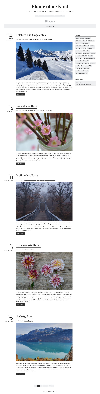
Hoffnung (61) (86, 50)
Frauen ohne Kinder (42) (81, 48)
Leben (41, 39)
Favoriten (54, 15)
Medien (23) (84, 55)
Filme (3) (92, 45)
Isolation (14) (86, 53)
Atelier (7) (85, 40)
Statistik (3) (92, 63)
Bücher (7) (78, 43)
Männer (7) (78, 55)
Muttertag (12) (78, 58)
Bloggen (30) (91, 40)
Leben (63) (93, 53)
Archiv (61, 15)
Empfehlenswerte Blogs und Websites (83, 84)
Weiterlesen (20, 94)
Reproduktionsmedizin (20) (89, 58)
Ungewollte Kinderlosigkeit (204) (82, 68)
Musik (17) (90, 55)
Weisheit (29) (85, 70)
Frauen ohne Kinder (50, 180)
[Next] (52, 386)
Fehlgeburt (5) (86, 45)
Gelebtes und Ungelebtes (31, 35)
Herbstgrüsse (24, 316)
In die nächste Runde (28, 245)
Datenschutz (78, 82)
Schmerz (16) (86, 60)
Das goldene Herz (26, 106)
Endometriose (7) (85, 43)
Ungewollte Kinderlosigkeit (31, 39)
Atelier (45, 39)
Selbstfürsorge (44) (79, 63)
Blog (39, 15)
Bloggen (50, 39)
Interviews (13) (79, 53)
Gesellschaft (48, 110)
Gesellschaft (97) (90, 48)
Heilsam (32, 249)
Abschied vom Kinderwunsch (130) (83, 38)
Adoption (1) (78, 40)
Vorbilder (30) (78, 70)
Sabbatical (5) (78, 60)
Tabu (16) (78, 65)
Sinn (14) (87, 63)
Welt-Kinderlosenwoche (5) (81, 73)
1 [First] (38, 386)
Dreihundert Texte (27, 175)
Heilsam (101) (78, 50)
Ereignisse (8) (78, 45)
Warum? (45, 15)
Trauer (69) (83, 65)
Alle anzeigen (50, 26)
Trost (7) (89, 65)
